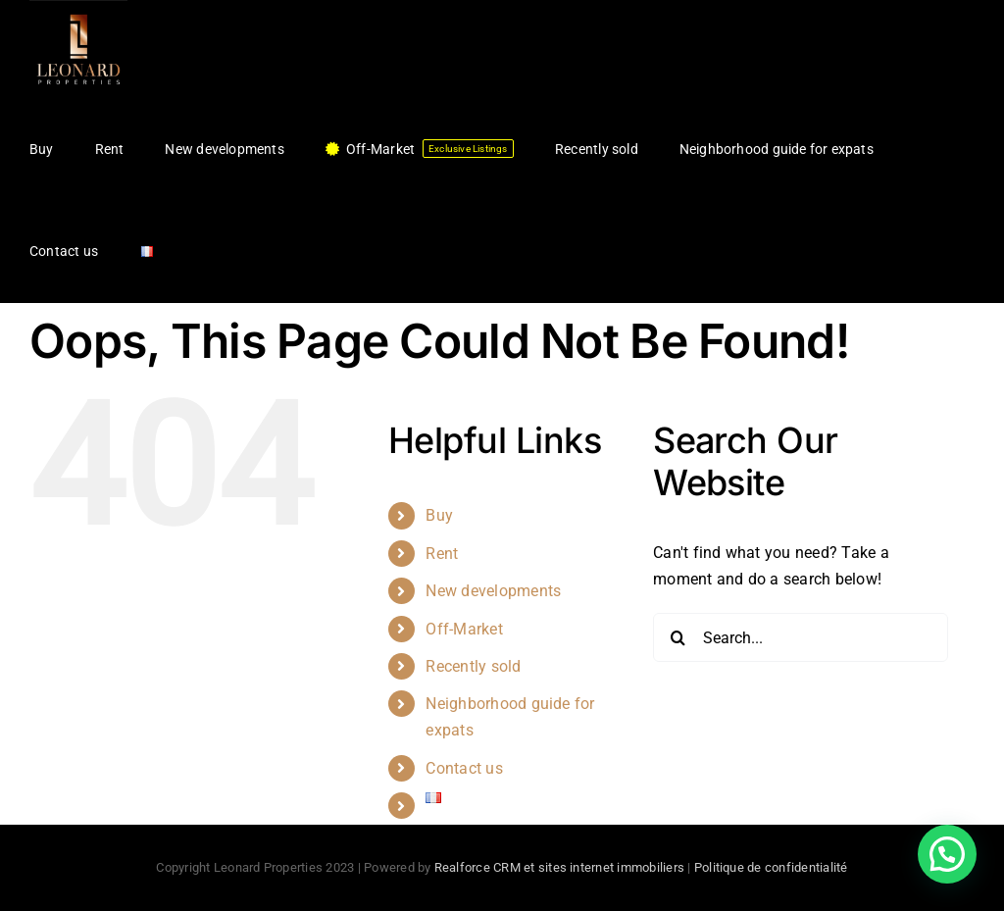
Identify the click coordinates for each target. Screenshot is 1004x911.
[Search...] (800, 637)
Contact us (464, 768)
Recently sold (473, 666)
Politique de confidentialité (771, 867)
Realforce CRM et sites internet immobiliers (559, 867)
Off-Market (464, 629)
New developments (493, 591)
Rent (442, 553)
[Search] (677, 637)
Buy (439, 515)
